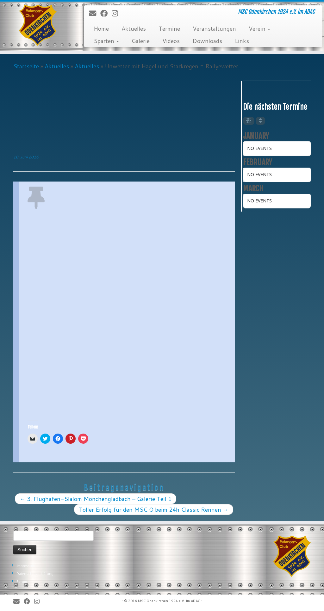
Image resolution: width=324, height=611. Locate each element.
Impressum (25, 565)
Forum (21, 581)
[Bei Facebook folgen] (106, 13)
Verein (259, 28)
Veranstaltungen (214, 28)
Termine (169, 28)
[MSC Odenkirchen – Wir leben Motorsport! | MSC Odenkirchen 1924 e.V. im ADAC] (38, 25)
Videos (171, 41)
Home (101, 28)
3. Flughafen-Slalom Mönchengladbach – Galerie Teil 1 (95, 499)
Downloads (207, 41)
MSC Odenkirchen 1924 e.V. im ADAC (169, 600)
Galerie (141, 41)
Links (242, 41)
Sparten (106, 41)
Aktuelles (134, 28)
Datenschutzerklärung (34, 573)
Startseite (26, 66)
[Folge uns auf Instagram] (117, 13)
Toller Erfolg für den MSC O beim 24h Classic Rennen (153, 509)
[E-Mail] (94, 13)
